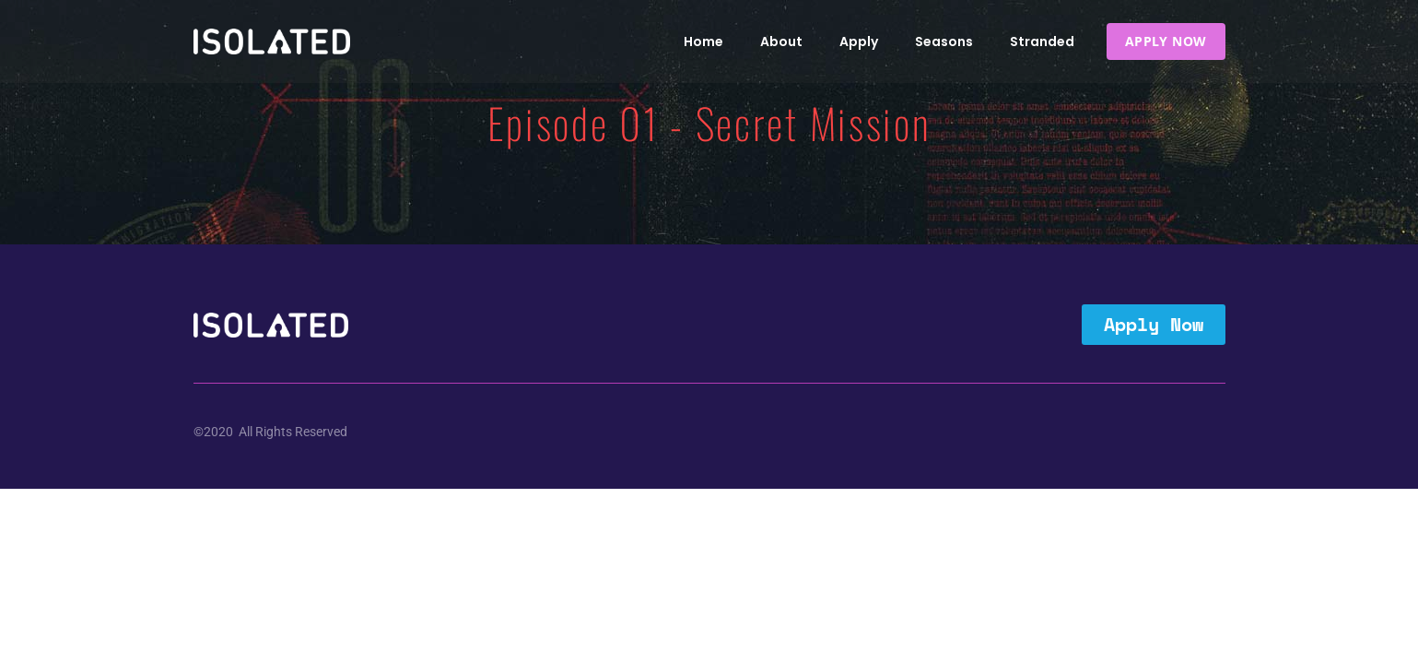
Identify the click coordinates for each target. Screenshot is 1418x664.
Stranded (1042, 41)
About (781, 41)
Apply (858, 41)
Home (703, 41)
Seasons (944, 41)
